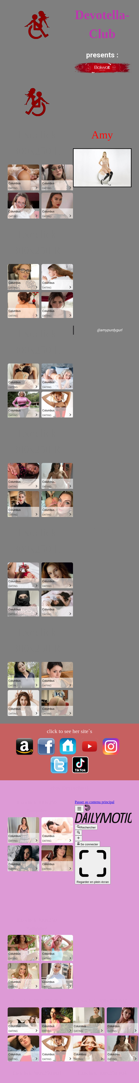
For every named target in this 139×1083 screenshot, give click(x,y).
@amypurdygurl (109, 330)
